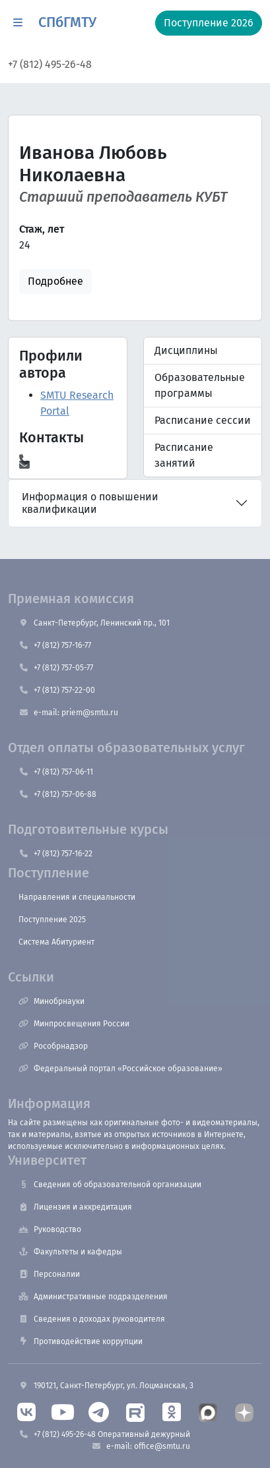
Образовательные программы (199, 385)
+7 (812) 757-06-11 (55, 772)
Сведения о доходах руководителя (91, 1319)
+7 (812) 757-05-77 (55, 667)
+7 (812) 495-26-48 (50, 64)
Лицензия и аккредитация (75, 1207)
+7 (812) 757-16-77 (54, 645)
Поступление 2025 (52, 919)
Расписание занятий (183, 455)
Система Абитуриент (56, 942)
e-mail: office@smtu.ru (140, 1446)
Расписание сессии (202, 420)
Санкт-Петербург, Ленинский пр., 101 (94, 623)
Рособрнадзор (53, 1046)
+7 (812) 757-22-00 (56, 690)
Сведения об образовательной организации (109, 1184)
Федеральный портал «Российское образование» (120, 1068)
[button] (18, 23)
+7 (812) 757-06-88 (57, 794)
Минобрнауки (51, 1001)
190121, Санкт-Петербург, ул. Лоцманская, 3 (105, 1385)
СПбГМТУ (67, 22)
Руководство (49, 1229)
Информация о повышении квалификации (90, 502)
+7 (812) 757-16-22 (55, 853)
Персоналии (49, 1274)
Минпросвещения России (73, 1023)
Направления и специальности (76, 897)
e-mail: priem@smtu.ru (68, 712)
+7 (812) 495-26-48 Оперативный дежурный (104, 1434)
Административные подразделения (93, 1296)
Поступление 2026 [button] (208, 22)
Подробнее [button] (55, 281)
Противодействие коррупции (80, 1341)
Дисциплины (186, 350)
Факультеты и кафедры (70, 1251)
